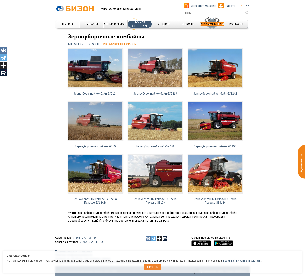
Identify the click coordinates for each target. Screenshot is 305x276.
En (247, 5)
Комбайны (93, 44)
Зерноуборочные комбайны (119, 44)
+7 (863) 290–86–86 (84, 237)
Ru (242, 5)
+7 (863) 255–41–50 (91, 241)
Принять (152, 266)
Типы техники (75, 44)
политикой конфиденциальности (242, 260)
